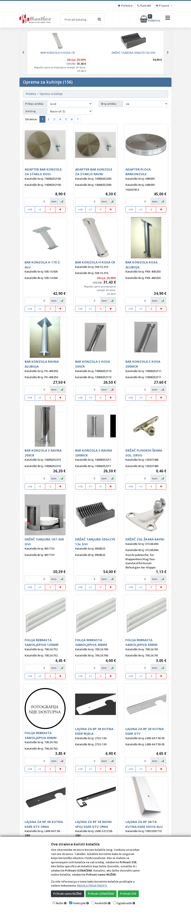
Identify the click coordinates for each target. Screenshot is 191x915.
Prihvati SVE (128, 893)
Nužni (59, 903)
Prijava (163, 5)
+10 (30, 209)
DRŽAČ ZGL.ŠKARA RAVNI (144, 539)
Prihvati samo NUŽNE (67, 893)
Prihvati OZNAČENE (101, 893)
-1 (50, 209)
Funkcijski (79, 903)
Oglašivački (124, 903)
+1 (39, 209)
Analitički (101, 903)
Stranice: (31, 119)
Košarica (150, 19)
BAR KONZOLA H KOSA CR (95, 262)
